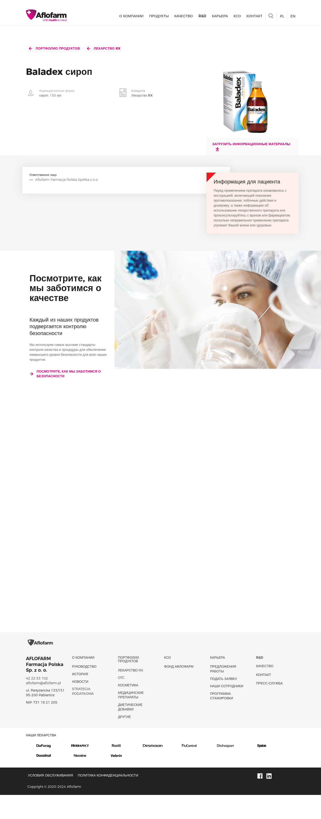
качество (183, 18)
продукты (159, 18)
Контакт (254, 18)
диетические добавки (130, 731)
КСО (237, 18)
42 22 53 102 (37, 702)
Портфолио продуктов (54, 48)
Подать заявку (223, 703)
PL (282, 18)
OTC (121, 702)
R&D (202, 18)
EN (293, 18)
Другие (124, 741)
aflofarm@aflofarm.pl (43, 707)
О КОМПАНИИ (131, 18)
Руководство (84, 691)
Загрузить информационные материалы (251, 146)
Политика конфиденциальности (108, 800)
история (80, 698)
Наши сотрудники (226, 710)
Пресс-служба (269, 707)
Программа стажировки (221, 720)
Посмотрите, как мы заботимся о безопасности (65, 373)
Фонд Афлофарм (179, 691)
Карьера (220, 18)
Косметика (128, 709)
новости (80, 706)
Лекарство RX (103, 48)
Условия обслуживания (50, 800)
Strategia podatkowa (83, 715)
